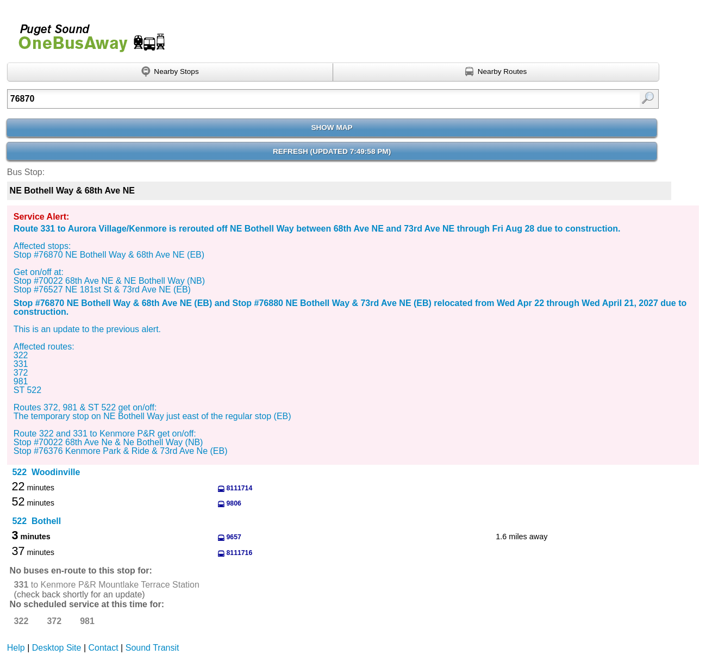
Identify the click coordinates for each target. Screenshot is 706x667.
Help (16, 647)
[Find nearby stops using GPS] (170, 72)
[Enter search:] (285, 99)
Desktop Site (57, 647)
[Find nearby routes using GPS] (496, 72)
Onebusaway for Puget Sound (87, 33)
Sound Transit (152, 647)
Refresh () (332, 151)
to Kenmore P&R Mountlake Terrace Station (106, 584)
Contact (103, 647)
